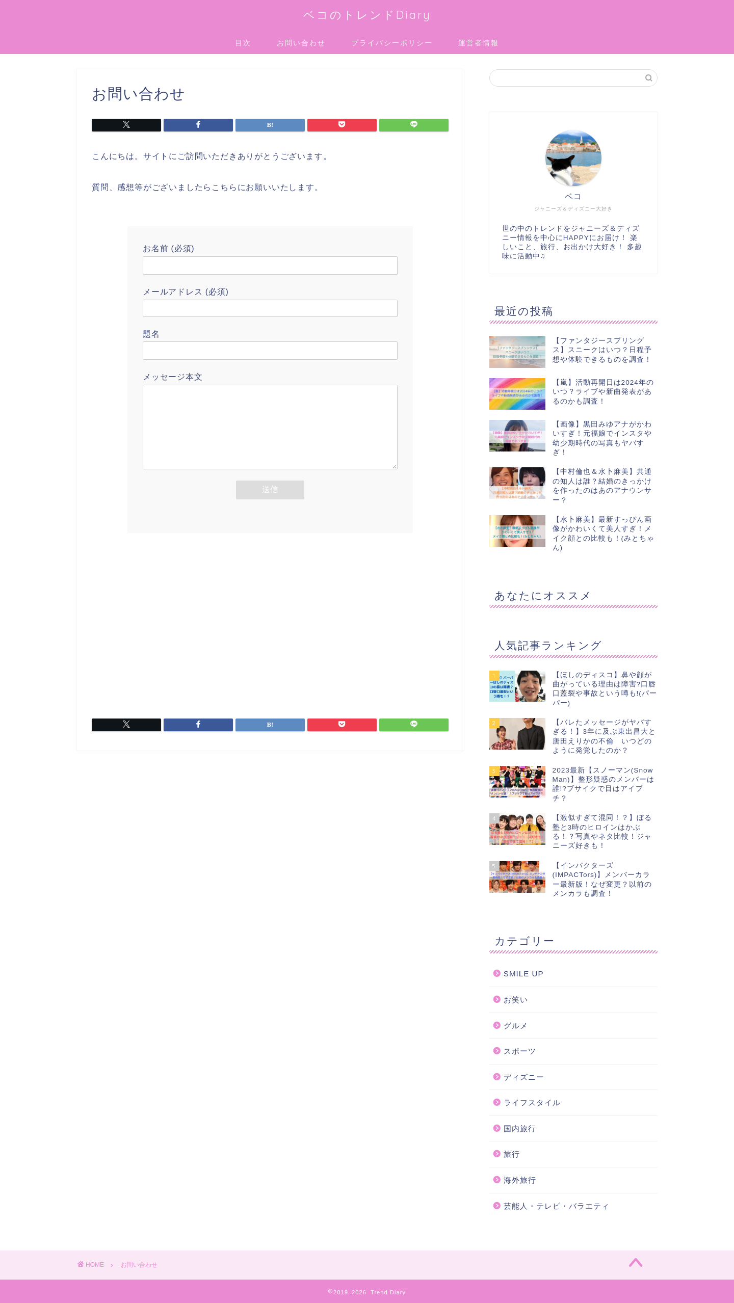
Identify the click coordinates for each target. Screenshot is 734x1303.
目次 (243, 42)
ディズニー (524, 1077)
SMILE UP (524, 973)
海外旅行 (520, 1180)
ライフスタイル (532, 1102)
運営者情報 (478, 42)
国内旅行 (520, 1128)
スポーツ (520, 1051)
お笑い (516, 999)
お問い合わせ (301, 42)
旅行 (512, 1154)
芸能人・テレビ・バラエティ (557, 1206)
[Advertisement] (270, 635)
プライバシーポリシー (392, 42)
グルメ (516, 1025)
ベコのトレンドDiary (367, 14)
